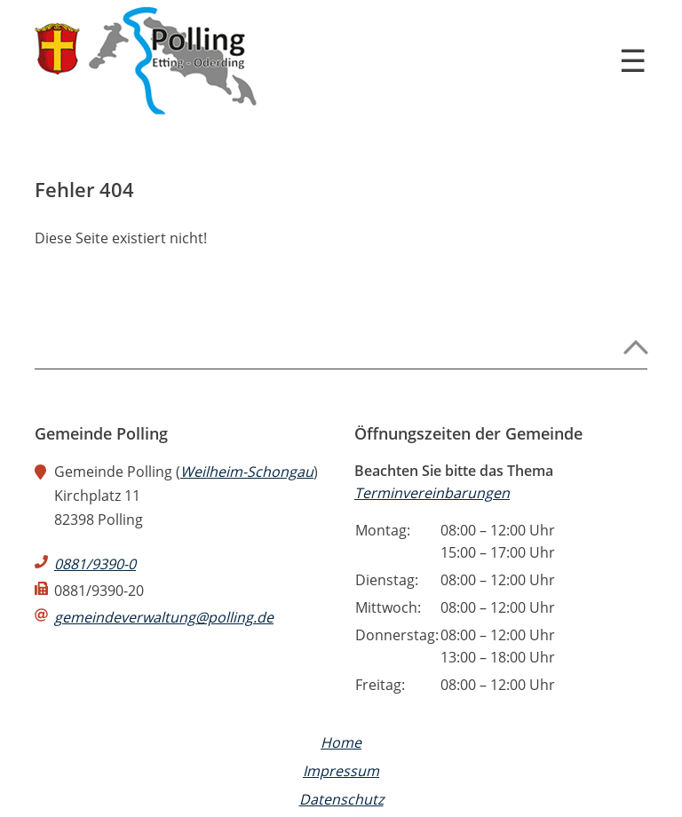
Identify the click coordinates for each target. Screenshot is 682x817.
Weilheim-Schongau (246, 471)
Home (341, 742)
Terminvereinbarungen (432, 493)
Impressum (341, 771)
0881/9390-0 (95, 564)
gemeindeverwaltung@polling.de (164, 617)
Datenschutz (341, 799)
